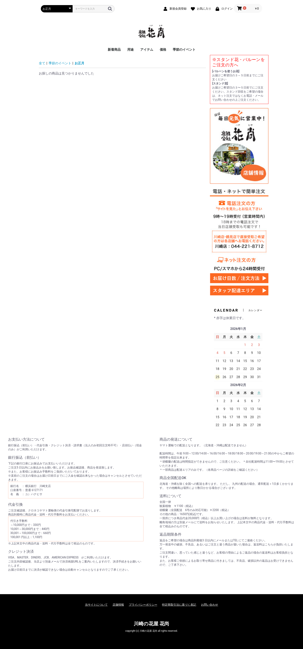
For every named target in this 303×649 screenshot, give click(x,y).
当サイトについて (96, 604)
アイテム (146, 49)
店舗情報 (118, 604)
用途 (130, 49)
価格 (163, 49)
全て (42, 63)
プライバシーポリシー (143, 604)
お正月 (79, 63)
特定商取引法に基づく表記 (179, 604)
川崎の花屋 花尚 (151, 624)
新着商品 (114, 49)
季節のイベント (184, 49)
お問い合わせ (209, 604)
